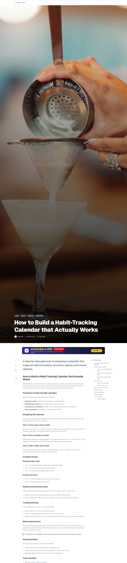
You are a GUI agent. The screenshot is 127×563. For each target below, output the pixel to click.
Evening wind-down (102, 385)
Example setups (98, 381)
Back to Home (20, 2)
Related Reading (101, 399)
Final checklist (97, 396)
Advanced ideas (98, 394)
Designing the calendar (100, 367)
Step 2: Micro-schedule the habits (104, 373)
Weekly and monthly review (101, 387)
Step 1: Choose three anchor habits (104, 370)
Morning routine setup (102, 383)
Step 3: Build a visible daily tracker (104, 377)
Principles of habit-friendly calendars (101, 363)
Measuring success (99, 392)
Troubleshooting (98, 390)
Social (26, 553)
